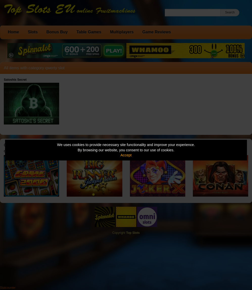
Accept (126, 155)
